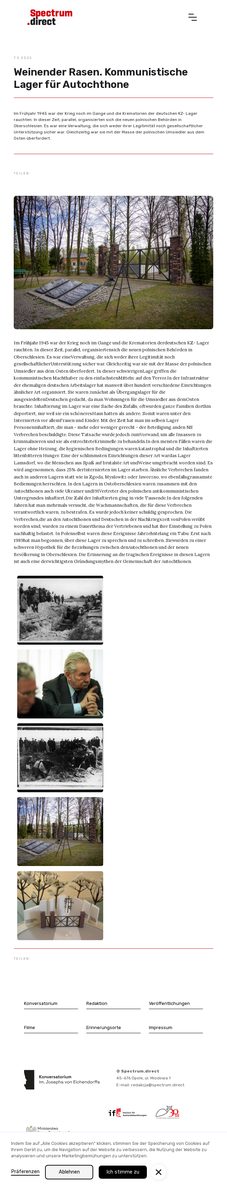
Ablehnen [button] (69, 1172)
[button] (192, 17)
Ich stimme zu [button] (122, 1172)
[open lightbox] (60, 610)
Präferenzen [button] (25, 1172)
